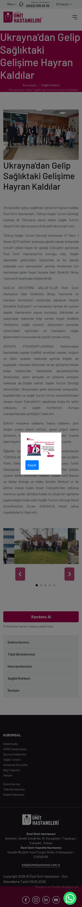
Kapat (32, 465)
